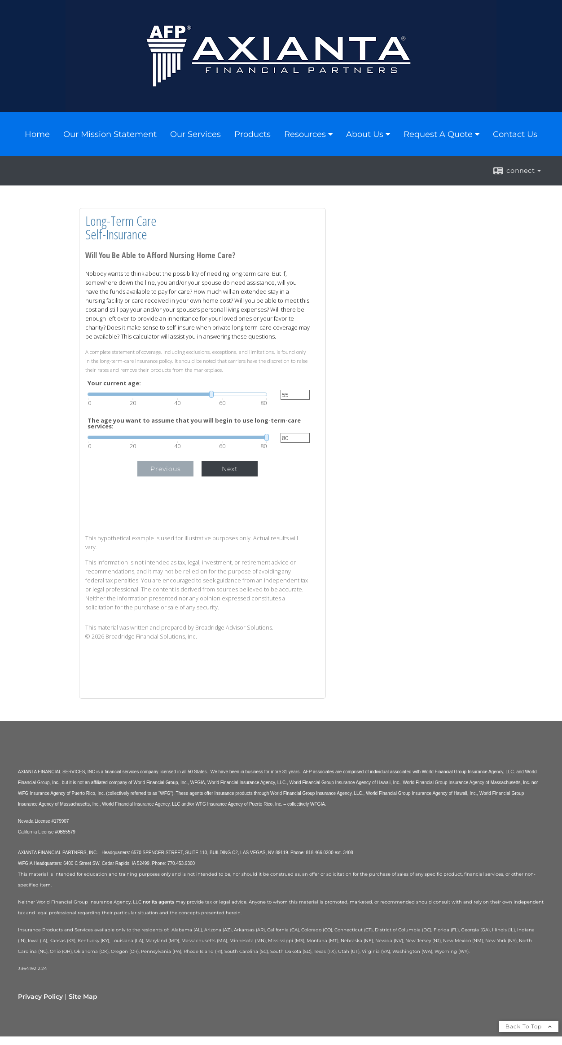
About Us (364, 134)
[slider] (177, 394)
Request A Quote (438, 134)
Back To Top (528, 1026)
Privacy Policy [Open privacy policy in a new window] (40, 996)
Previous (165, 469)
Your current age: (114, 383)
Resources (305, 134)
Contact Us (515, 134)
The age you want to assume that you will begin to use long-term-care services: (194, 423)
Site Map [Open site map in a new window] (83, 996)
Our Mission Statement (110, 134)
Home (37, 134)
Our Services (195, 134)
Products (252, 134)
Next (230, 469)
